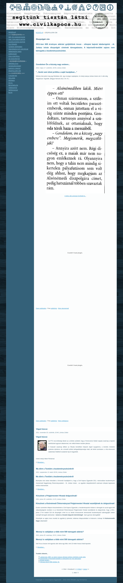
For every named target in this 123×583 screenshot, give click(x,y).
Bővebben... (41, 462)
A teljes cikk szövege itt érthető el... (75, 196)
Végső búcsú (42, 429)
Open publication (41, 308)
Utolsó (85, 569)
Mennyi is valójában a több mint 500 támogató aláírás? (60, 532)
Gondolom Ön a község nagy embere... (53, 64)
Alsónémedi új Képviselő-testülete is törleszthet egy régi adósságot (60, 558)
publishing (54, 308)
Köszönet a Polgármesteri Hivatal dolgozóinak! (56, 496)
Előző (80, 569)
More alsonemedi (63, 308)
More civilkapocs (63, 421)
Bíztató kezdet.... (45, 560)
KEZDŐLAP (39, 33)
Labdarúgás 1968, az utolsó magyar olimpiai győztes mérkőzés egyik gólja (63, 557)
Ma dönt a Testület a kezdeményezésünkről (55, 469)
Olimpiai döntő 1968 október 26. (50, 562)
